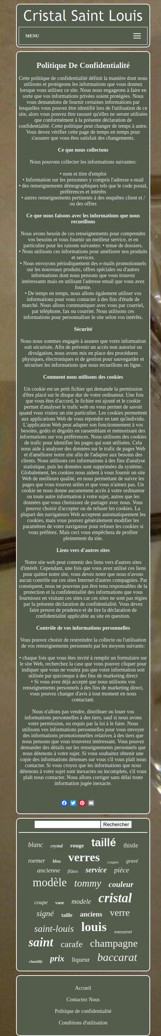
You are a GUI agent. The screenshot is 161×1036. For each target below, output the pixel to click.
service (96, 870)
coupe (41, 902)
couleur (121, 884)
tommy (87, 883)
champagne (114, 943)
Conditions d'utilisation (83, 1023)
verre (120, 912)
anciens (91, 914)
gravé (132, 861)
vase (59, 902)
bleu (57, 861)
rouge (77, 846)
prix (57, 958)
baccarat (117, 957)
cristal (115, 898)
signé (45, 913)
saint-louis (54, 929)
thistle (131, 845)
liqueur (81, 959)
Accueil (83, 988)
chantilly (36, 961)
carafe (72, 944)
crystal (56, 846)
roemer (36, 860)
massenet (123, 932)
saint (40, 942)
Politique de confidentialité (83, 1011)
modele (81, 901)
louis (93, 927)
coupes (113, 862)
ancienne (48, 870)
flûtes (73, 871)
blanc (35, 845)
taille (66, 915)
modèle (50, 882)
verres (84, 857)
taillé (103, 843)
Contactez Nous (83, 999)
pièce (121, 870)
